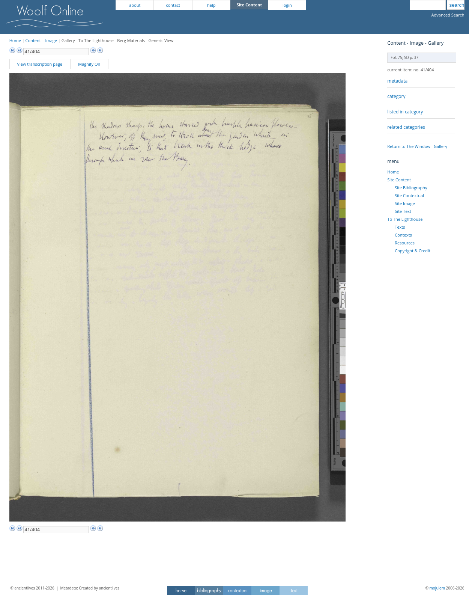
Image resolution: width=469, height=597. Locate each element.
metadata (397, 81)
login (287, 5)
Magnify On (89, 64)
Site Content (399, 179)
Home (15, 40)
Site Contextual (409, 195)
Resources (405, 243)
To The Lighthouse (404, 219)
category (396, 96)
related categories (406, 127)
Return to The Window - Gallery (417, 146)
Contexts (403, 235)
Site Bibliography (411, 187)
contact (173, 5)
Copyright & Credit (412, 250)
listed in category (405, 112)
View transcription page (39, 64)
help (211, 5)
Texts (400, 227)
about (134, 5)
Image (51, 40)
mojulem (437, 588)
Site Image (405, 203)
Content (33, 40)
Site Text (403, 211)
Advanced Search (447, 15)
